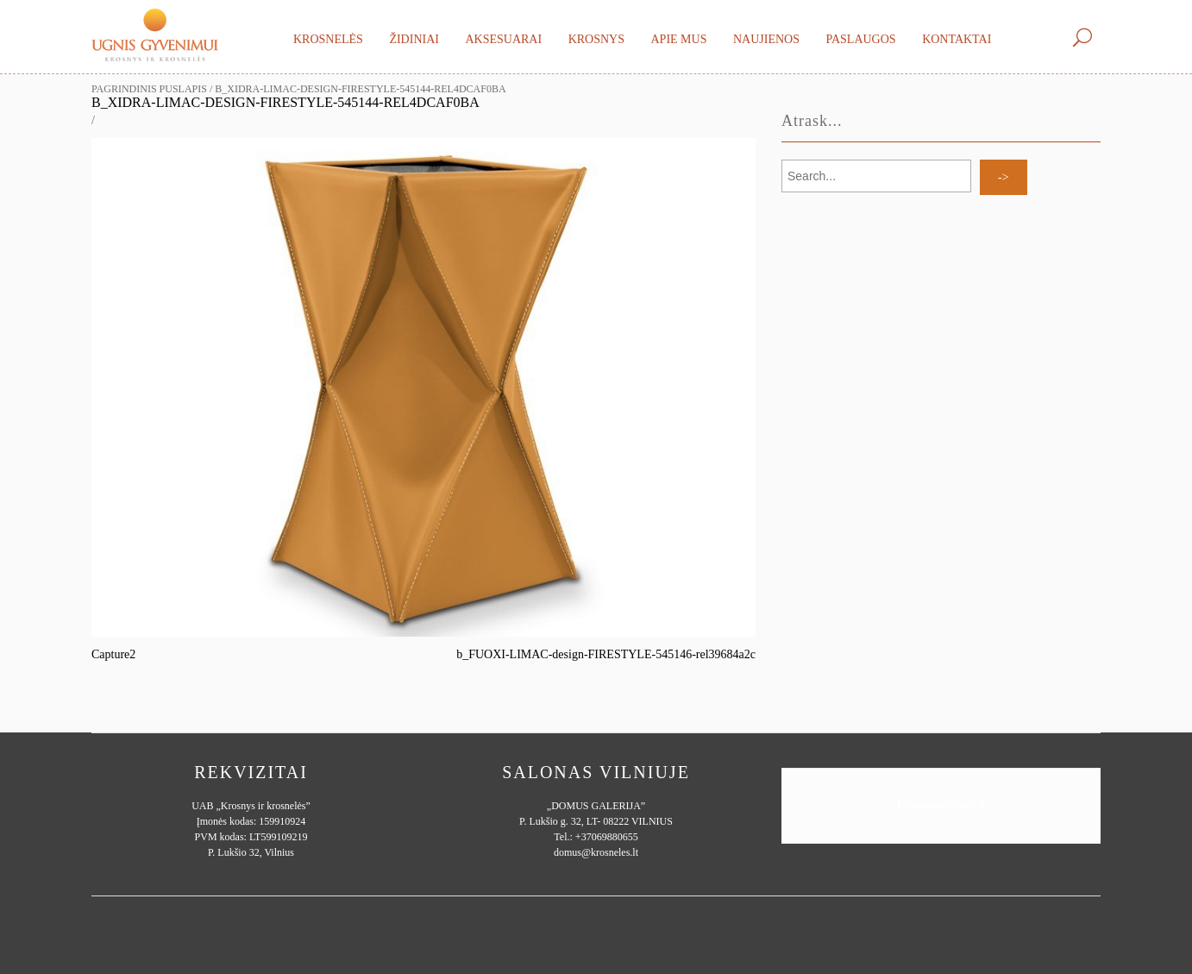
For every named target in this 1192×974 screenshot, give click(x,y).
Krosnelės (328, 39)
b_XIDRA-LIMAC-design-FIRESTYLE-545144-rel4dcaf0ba (285, 102)
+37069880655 (606, 837)
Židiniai (414, 39)
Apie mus (678, 39)
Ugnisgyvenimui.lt (941, 805)
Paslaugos (860, 39)
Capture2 (113, 654)
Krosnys (596, 39)
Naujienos (766, 39)
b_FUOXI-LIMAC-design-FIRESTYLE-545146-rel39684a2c (606, 654)
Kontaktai (956, 39)
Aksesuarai (503, 39)
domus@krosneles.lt (596, 852)
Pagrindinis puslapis (149, 89)
